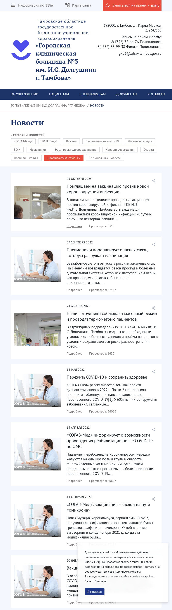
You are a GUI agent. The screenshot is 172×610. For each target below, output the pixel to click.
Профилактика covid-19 (63, 158)
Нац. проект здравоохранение (75, 150)
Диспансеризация (140, 141)
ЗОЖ (17, 150)
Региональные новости (105, 158)
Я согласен (94, 592)
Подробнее (74, 226)
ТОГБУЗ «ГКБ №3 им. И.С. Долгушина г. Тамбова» (48, 105)
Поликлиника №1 (26, 158)
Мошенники (38, 150)
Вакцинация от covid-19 (102, 141)
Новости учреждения (120, 150)
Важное (71, 141)
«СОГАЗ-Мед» (23, 141)
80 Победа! (49, 141)
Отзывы (149, 150)
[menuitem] (24, 94)
